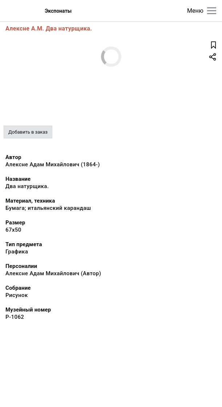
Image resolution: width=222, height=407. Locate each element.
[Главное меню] (211, 11)
